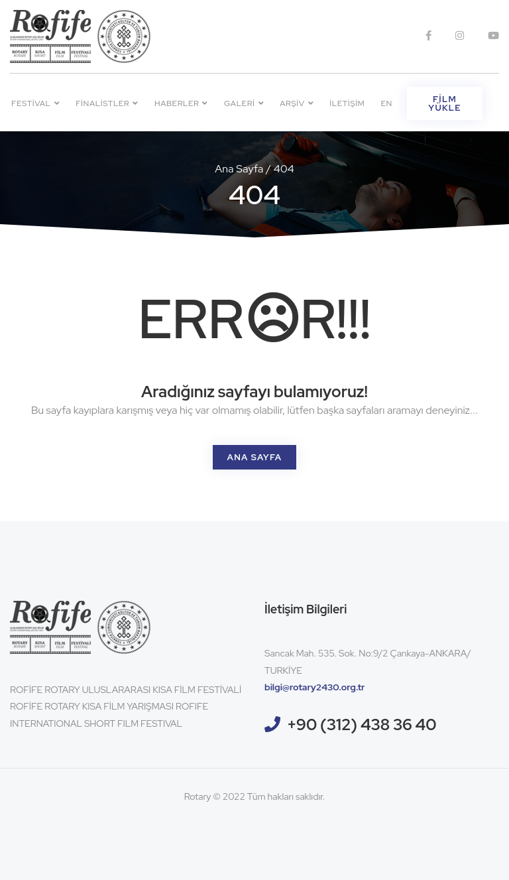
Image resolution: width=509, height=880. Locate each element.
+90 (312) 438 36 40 (362, 724)
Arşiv (296, 103)
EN (386, 103)
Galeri (244, 103)
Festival (35, 103)
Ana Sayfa (239, 169)
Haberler (181, 103)
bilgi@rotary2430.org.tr (314, 687)
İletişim (347, 103)
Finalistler (107, 103)
